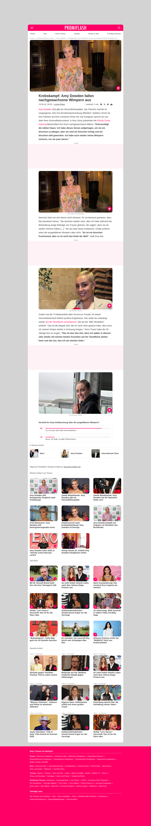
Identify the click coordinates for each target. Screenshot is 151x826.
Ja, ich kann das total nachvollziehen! (60, 430)
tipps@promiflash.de (72, 467)
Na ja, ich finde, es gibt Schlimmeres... (61, 439)
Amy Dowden (45, 109)
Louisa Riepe (59, 104)
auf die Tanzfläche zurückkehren (61, 322)
